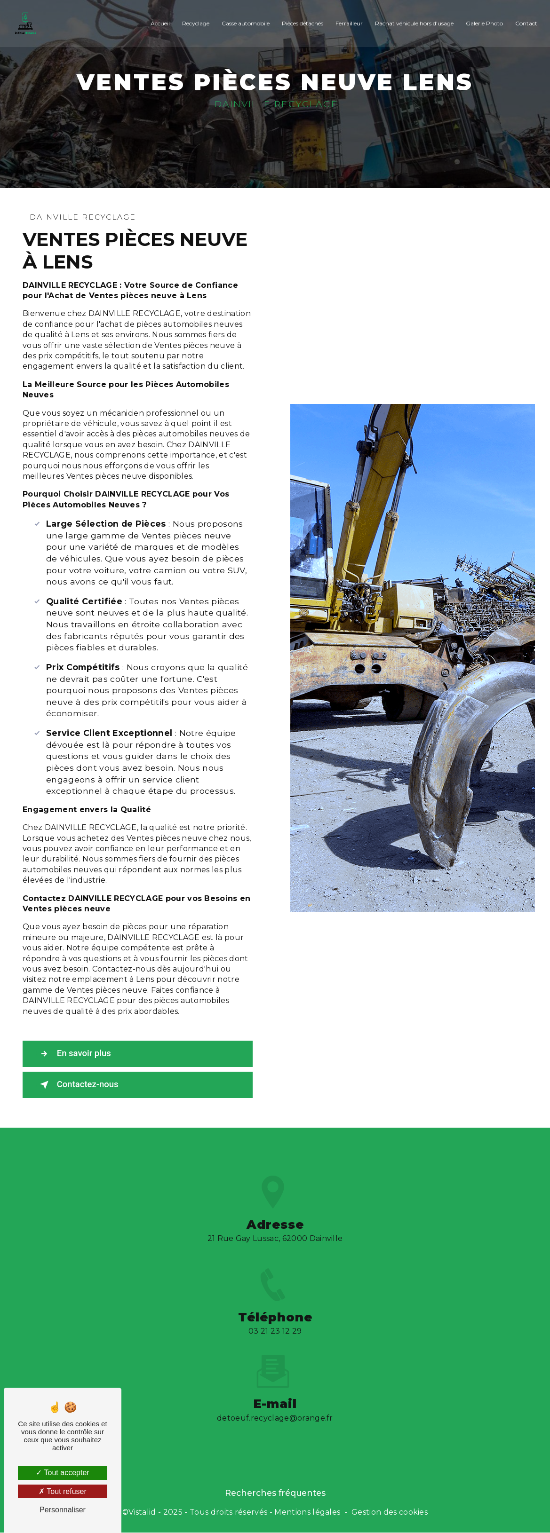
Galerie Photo (483, 23)
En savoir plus (75, 1054)
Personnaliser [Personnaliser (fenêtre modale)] (63, 1510)
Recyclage (194, 23)
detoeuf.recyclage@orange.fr (275, 1405)
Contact (525, 23)
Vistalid (142, 1512)
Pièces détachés (301, 23)
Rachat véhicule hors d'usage (413, 23)
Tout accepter (62, 1473)
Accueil (159, 23)
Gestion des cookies (389, 1512)
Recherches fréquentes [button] (275, 1493)
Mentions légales (307, 1512)
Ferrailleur (348, 23)
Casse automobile (245, 23)
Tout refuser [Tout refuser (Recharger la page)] (63, 1491)
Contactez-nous (79, 1085)
